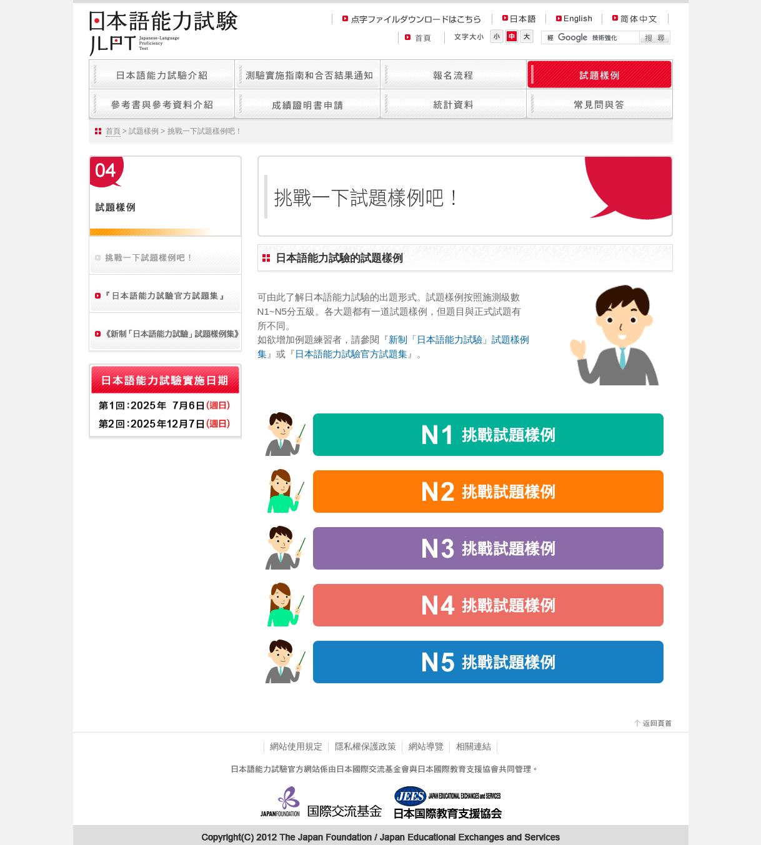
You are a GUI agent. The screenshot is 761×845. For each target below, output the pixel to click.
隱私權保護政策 (365, 746)
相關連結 (473, 746)
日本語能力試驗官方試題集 (351, 353)
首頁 (113, 131)
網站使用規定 (296, 746)
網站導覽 (426, 746)
